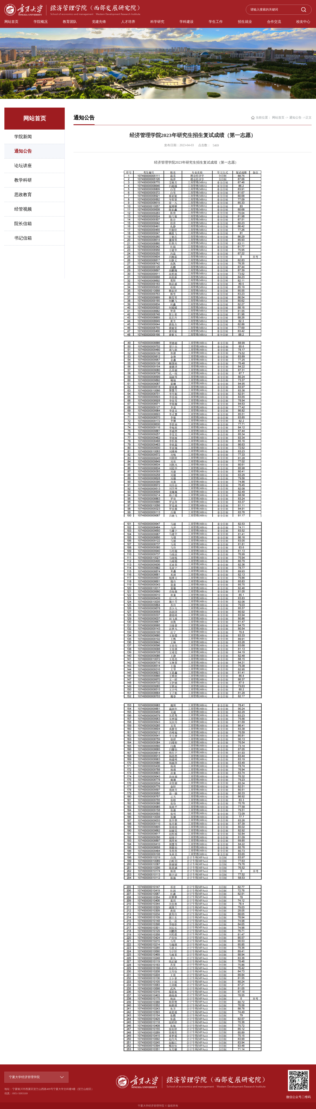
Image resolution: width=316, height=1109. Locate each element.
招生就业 (245, 21)
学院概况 (41, 21)
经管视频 (23, 209)
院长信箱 (23, 223)
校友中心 (303, 21)
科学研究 (157, 21)
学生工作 (216, 21)
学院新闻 (23, 136)
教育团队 (70, 21)
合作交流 (274, 21)
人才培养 (128, 21)
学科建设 (187, 21)
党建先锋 (99, 21)
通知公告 (23, 151)
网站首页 (11, 21)
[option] (158, 49)
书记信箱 (23, 238)
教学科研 (23, 180)
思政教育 (23, 194)
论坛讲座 (23, 165)
